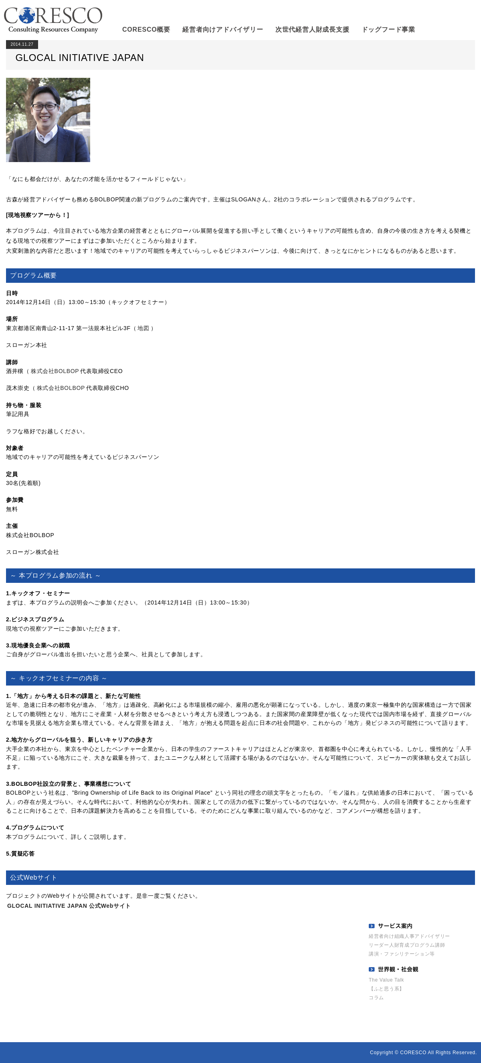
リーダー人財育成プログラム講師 (407, 945)
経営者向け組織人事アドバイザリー (409, 936)
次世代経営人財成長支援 (312, 33)
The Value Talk (386, 980)
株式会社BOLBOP (55, 371)
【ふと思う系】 (386, 989)
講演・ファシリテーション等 (402, 954)
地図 (143, 328)
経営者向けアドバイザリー (223, 33)
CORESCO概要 (146, 33)
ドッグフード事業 (388, 33)
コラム (376, 997)
